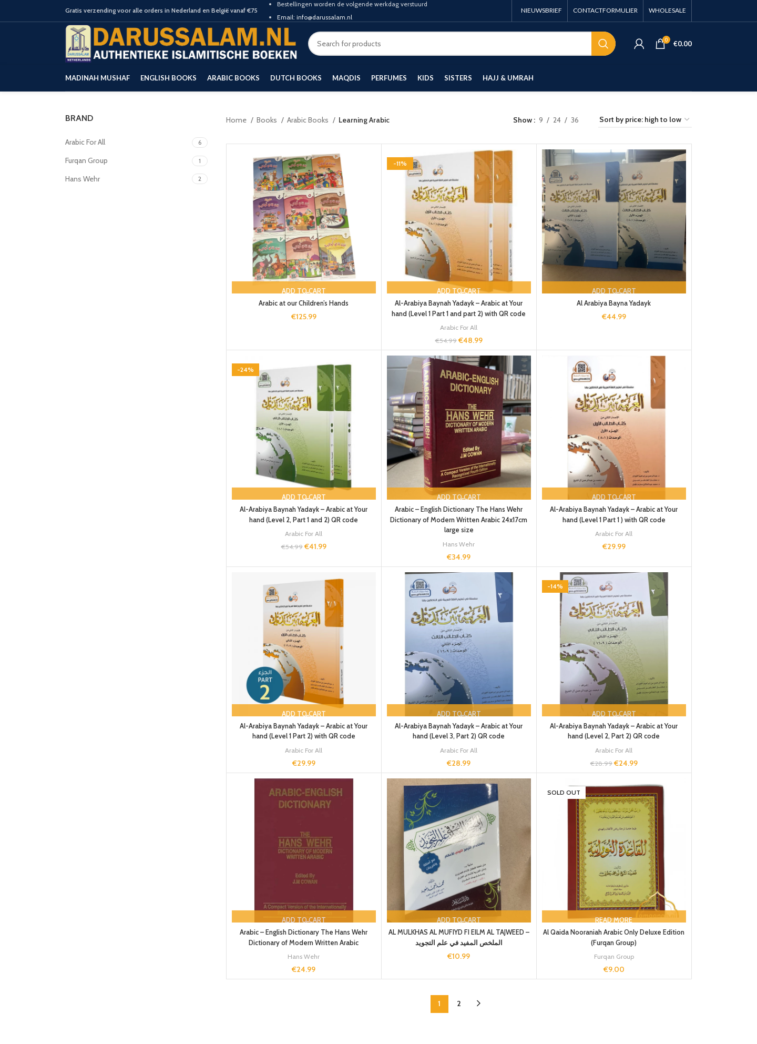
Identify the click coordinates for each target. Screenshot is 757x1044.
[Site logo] (181, 42)
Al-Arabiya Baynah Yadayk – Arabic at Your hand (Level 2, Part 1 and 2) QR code (303, 525)
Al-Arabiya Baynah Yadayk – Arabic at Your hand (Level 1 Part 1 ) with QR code (613, 525)
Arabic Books (308, 120)
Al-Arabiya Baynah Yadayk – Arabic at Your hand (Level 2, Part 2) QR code (613, 741)
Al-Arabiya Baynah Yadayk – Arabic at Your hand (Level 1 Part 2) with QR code (303, 741)
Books (268, 120)
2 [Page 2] (459, 1014)
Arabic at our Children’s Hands (303, 303)
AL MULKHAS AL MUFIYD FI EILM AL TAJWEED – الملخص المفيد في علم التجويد (459, 948)
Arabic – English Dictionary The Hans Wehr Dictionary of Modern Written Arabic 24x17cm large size (458, 530)
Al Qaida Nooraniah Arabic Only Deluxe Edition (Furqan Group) (614, 948)
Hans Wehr (459, 554)
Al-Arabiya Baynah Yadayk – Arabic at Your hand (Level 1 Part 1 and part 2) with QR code (458, 313)
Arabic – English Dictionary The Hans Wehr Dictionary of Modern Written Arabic (303, 948)
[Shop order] (645, 120)
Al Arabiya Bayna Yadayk (614, 303)
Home (237, 120)
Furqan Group (614, 966)
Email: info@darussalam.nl (314, 17)
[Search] (462, 44)
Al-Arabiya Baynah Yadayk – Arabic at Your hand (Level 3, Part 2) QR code (458, 741)
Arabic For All (458, 337)
